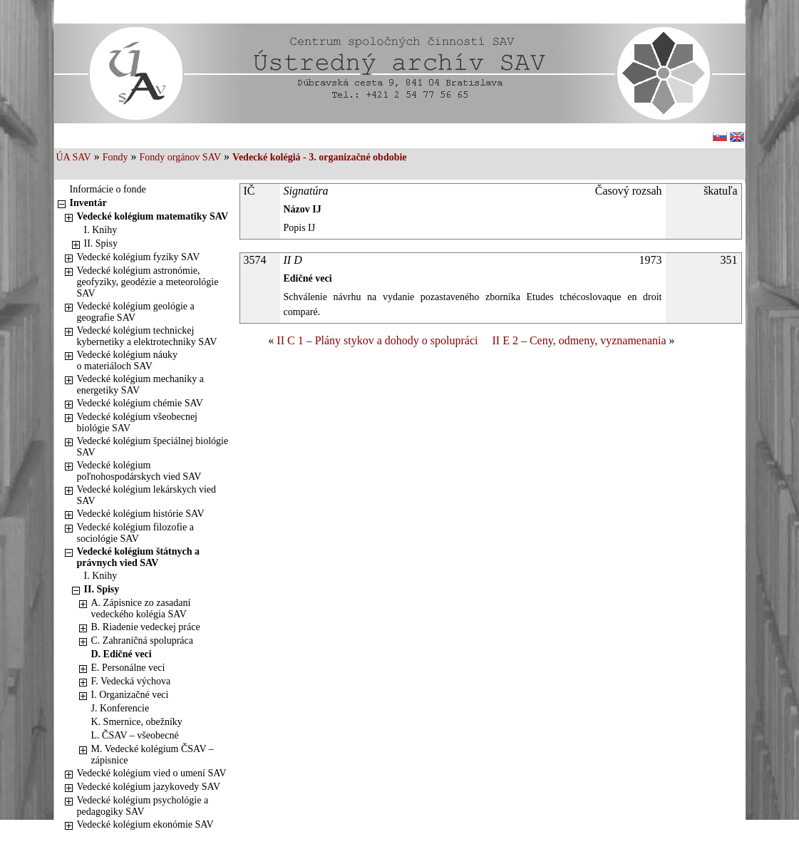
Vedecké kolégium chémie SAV (140, 403)
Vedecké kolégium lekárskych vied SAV (147, 495)
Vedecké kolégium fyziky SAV (138, 257)
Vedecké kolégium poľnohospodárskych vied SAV (139, 471)
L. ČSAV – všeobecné (135, 735)
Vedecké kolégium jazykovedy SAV (149, 786)
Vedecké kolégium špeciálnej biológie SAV (153, 447)
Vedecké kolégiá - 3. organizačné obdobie (319, 157)
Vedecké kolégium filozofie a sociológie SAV (135, 533)
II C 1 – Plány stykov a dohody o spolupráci (377, 340)
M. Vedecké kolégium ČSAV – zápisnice (152, 755)
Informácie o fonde (108, 189)
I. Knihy (101, 230)
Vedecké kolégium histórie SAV (141, 513)
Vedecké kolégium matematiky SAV (153, 216)
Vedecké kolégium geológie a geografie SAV (136, 312)
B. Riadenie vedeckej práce (145, 627)
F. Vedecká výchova (131, 681)
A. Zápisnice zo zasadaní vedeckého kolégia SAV (141, 608)
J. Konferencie (120, 708)
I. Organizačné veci (130, 694)
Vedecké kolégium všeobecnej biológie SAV (137, 422)
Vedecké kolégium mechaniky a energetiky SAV (140, 385)
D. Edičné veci (121, 654)
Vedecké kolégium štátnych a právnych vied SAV (138, 557)
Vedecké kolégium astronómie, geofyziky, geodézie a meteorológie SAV (148, 282)
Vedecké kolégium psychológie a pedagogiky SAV (143, 806)
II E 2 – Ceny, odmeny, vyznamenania (579, 340)
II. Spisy (101, 243)
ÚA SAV (73, 157)
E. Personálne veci (128, 667)
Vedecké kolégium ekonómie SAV (145, 824)
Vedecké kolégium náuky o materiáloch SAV (127, 360)
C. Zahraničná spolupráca (142, 640)
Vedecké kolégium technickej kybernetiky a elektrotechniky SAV (147, 336)
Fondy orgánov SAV (180, 157)
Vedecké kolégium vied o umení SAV (152, 773)
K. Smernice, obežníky (136, 721)
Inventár (88, 202)
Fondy (115, 157)
